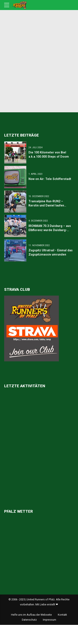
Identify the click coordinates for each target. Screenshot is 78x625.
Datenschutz (29, 619)
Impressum (49, 619)
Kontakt (62, 614)
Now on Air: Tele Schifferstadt (49, 179)
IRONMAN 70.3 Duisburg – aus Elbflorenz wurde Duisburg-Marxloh (49, 230)
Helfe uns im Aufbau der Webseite (31, 614)
